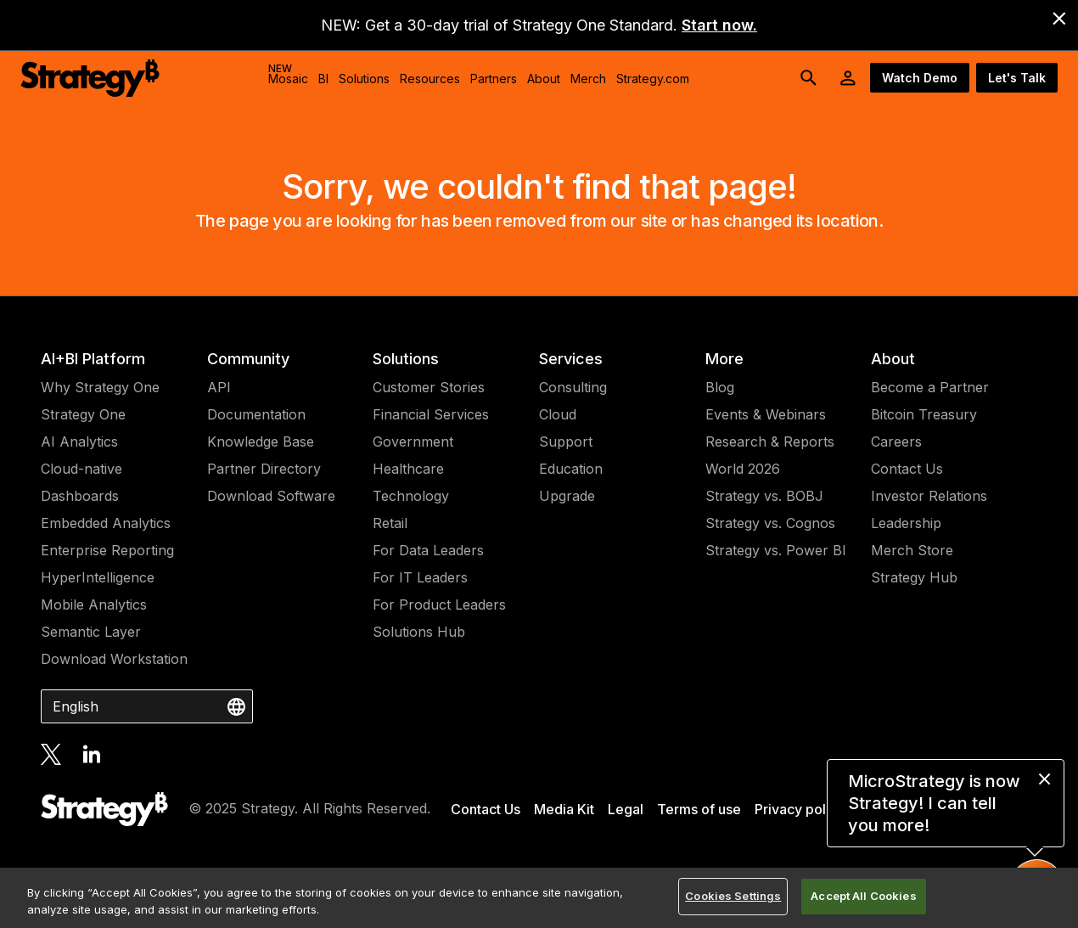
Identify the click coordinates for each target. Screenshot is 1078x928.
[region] (539, 898)
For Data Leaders (428, 550)
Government (413, 441)
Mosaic (288, 74)
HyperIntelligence (97, 577)
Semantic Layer (91, 631)
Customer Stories (429, 387)
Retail (390, 523)
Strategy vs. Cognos (770, 523)
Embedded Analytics (106, 523)
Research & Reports (769, 441)
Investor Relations (929, 495)
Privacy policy (800, 809)
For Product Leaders (439, 604)
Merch (588, 78)
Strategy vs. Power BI (775, 550)
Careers (896, 441)
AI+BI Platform (93, 359)
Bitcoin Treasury (924, 414)
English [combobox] (75, 706)
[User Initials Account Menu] (848, 78)
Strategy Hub (914, 577)
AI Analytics (79, 441)
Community (248, 359)
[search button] (809, 78)
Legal (625, 809)
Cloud (557, 414)
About (893, 359)
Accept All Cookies (863, 896)
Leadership (906, 523)
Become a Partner (930, 387)
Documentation (256, 414)
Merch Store (912, 550)
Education (571, 468)
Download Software (271, 495)
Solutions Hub (419, 631)
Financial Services (431, 414)
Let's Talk (1017, 77)
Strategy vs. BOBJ (764, 495)
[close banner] (1059, 18)
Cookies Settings (733, 896)
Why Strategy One (100, 387)
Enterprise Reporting (107, 550)
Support (565, 441)
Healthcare (408, 468)
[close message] (1044, 779)
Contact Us (907, 468)
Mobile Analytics (94, 604)
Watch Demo (919, 77)
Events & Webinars (765, 414)
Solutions (406, 359)
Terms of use (699, 809)
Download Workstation (114, 658)
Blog (719, 387)
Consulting (573, 387)
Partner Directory (264, 468)
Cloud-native (81, 468)
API (219, 387)
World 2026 (742, 468)
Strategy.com (652, 78)
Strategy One (83, 414)
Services (571, 359)
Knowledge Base (260, 441)
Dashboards (80, 495)
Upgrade (567, 495)
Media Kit (564, 809)
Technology (411, 495)
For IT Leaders (420, 577)
